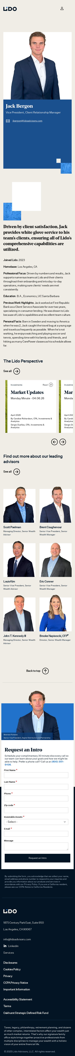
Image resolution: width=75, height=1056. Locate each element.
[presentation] (54, 442)
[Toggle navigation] (70, 8)
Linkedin (11, 946)
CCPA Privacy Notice (15, 983)
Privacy (7, 976)
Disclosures (10, 962)
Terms (7, 1006)
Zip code (8, 805)
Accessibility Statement (17, 999)
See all (11, 371)
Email (7, 829)
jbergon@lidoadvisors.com (24, 121)
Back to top (37, 671)
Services (8, 952)
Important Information (16, 989)
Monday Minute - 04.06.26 (27, 398)
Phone (7, 793)
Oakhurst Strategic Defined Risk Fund (25, 1013)
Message (8, 841)
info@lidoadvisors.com (17, 939)
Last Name (9, 782)
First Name (9, 770)
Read (48, 385)
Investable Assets (13, 817)
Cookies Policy (12, 969)
